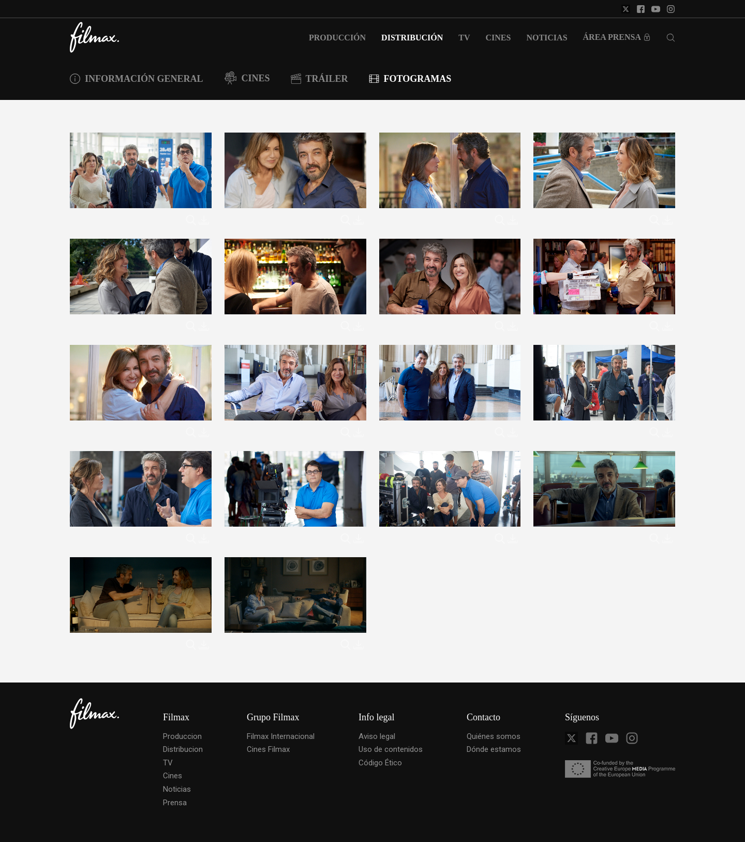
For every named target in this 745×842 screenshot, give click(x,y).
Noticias (177, 789)
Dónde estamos (494, 749)
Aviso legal (377, 736)
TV (168, 762)
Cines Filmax (268, 749)
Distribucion (183, 749)
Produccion (182, 736)
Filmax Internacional (281, 736)
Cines (172, 775)
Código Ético (380, 762)
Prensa (175, 802)
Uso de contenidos (391, 749)
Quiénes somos (493, 736)
